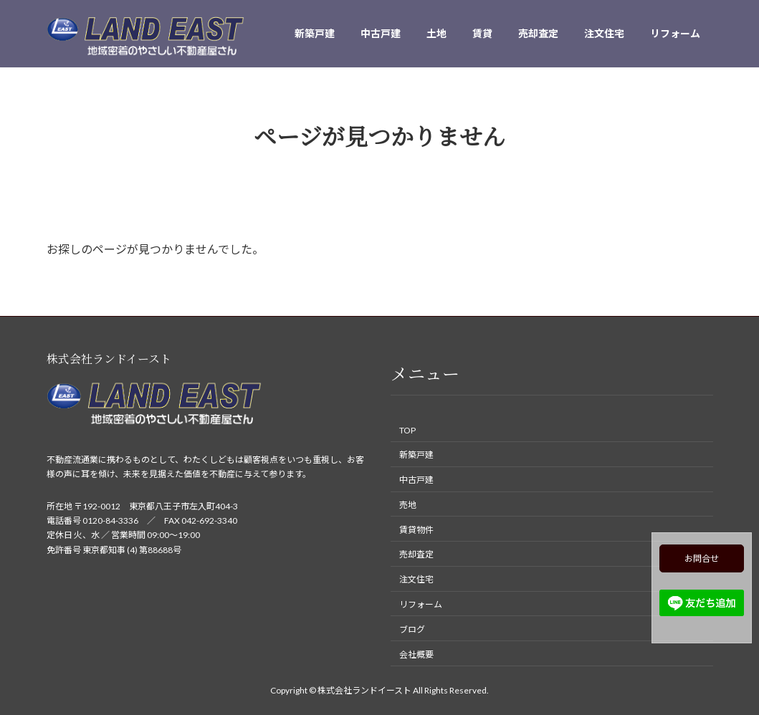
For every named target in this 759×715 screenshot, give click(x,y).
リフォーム (420, 604)
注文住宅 (416, 579)
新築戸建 (416, 454)
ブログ (412, 629)
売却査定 (416, 554)
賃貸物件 (416, 529)
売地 (407, 504)
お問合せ (701, 558)
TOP (407, 429)
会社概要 (416, 653)
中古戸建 (416, 479)
